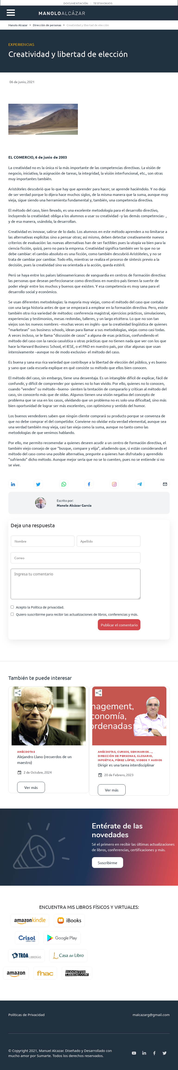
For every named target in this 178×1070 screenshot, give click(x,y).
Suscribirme (107, 862)
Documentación (76, 3)
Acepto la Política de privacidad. (37, 607)
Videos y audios (149, 760)
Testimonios (102, 3)
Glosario (144, 756)
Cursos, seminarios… (134, 751)
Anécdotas (26, 751)
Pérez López (124, 760)
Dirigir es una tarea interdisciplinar (126, 764)
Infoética (106, 760)
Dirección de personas (116, 756)
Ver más (31, 787)
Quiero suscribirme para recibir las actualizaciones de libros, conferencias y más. (74, 614)
